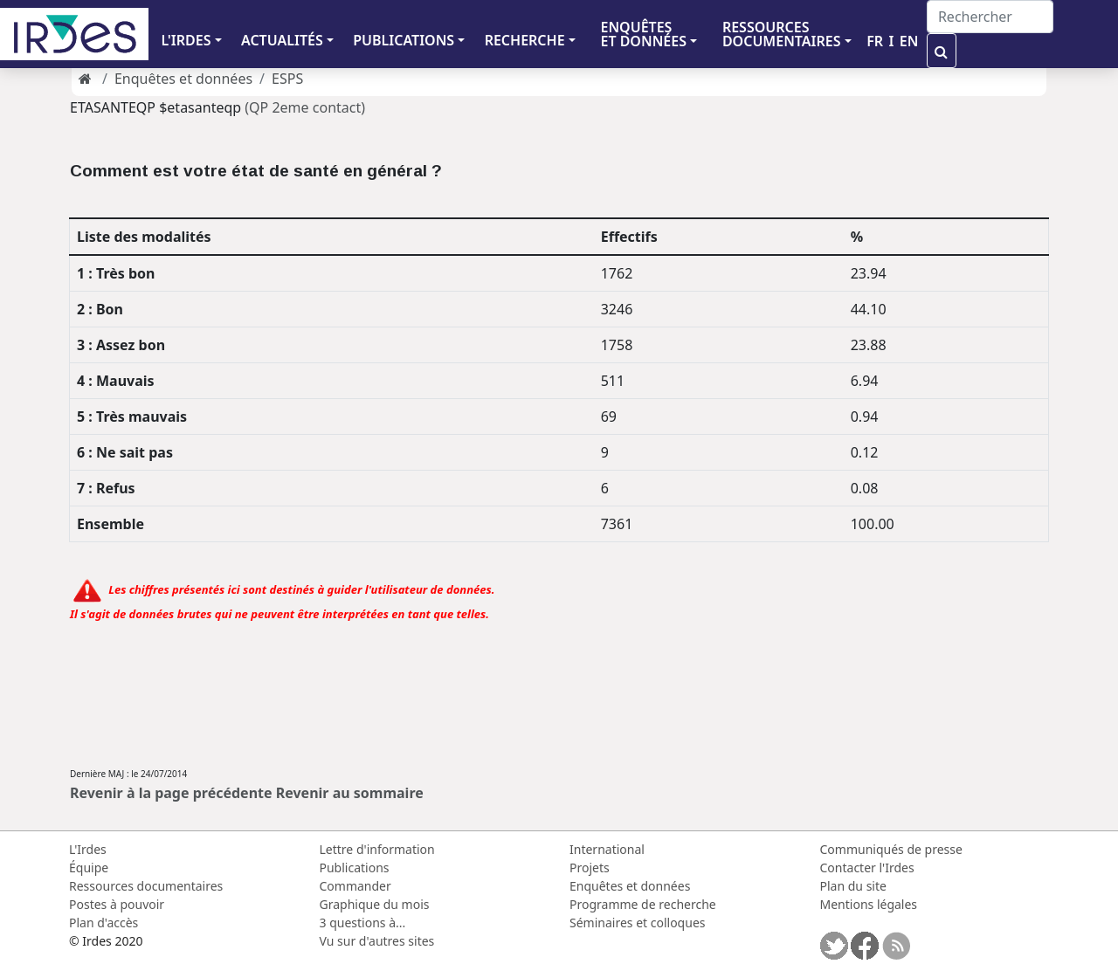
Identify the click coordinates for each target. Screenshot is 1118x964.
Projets (589, 867)
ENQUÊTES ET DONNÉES (643, 34)
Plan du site (853, 886)
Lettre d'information (377, 849)
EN (909, 41)
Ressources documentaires (146, 886)
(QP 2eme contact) (305, 107)
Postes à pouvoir (116, 904)
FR (874, 41)
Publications (355, 867)
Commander (355, 886)
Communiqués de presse (891, 849)
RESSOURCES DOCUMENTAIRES (781, 34)
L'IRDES (185, 40)
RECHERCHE (525, 40)
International (607, 849)
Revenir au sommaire (350, 792)
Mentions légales (869, 904)
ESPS (287, 78)
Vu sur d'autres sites (377, 941)
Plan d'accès (103, 922)
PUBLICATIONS (403, 40)
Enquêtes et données (183, 78)
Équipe (88, 867)
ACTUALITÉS (282, 40)
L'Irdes (88, 849)
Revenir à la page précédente (171, 792)
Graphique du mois (375, 904)
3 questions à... (363, 922)
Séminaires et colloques (637, 922)
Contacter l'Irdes (867, 867)
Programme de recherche (642, 904)
